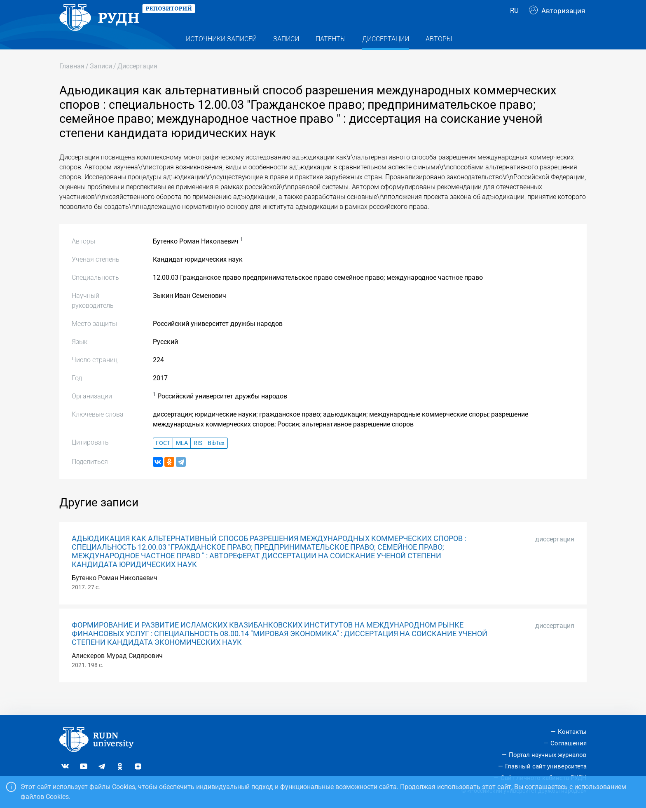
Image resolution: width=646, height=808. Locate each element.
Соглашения (568, 743)
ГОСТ (163, 459)
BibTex (216, 459)
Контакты (572, 732)
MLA (182, 459)
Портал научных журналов (548, 755)
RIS (198, 459)
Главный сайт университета (546, 766)
